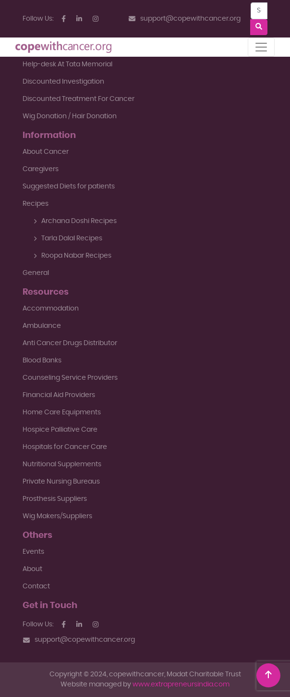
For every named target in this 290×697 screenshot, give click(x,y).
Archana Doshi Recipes (75, 221)
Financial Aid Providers (59, 395)
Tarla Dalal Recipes (68, 238)
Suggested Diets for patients (69, 186)
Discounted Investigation (63, 81)
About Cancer (46, 152)
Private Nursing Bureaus (61, 481)
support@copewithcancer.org (185, 19)
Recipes (35, 203)
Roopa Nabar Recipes (72, 255)
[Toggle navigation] (261, 47)
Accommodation (51, 308)
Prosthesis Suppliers (55, 499)
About (32, 569)
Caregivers (41, 169)
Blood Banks (42, 360)
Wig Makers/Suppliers (57, 516)
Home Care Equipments (62, 412)
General (36, 273)
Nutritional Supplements (62, 464)
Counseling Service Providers (70, 377)
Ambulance (42, 326)
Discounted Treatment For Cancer (78, 99)
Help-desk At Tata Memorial (67, 64)
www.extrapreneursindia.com (181, 684)
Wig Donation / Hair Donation (70, 116)
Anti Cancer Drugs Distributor (70, 343)
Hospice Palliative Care (60, 429)
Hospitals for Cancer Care (65, 447)
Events (33, 551)
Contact (36, 586)
